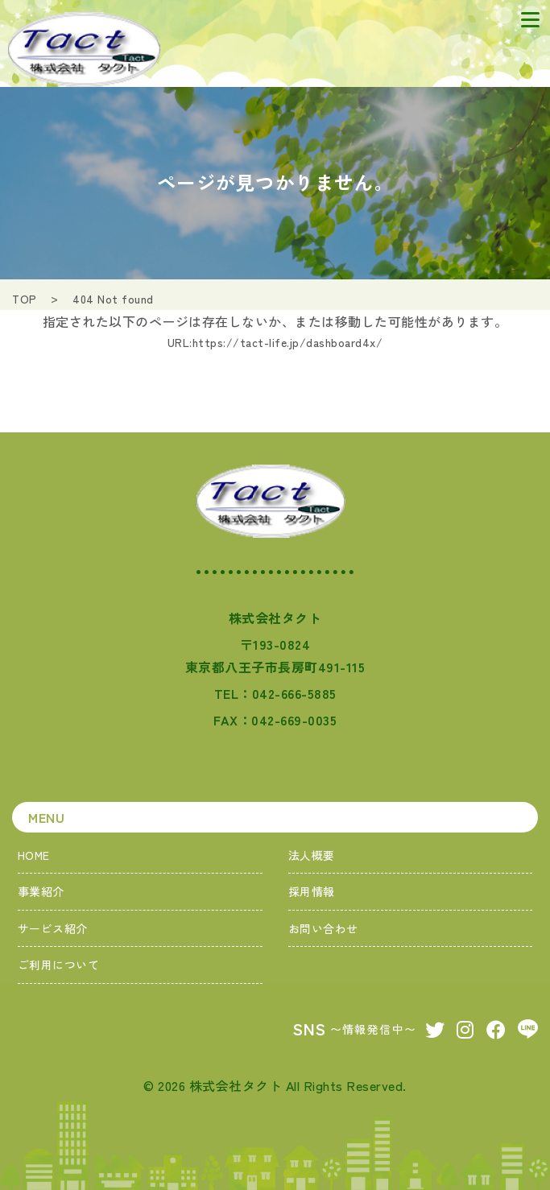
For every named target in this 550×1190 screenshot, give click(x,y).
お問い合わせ (323, 928)
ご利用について (59, 965)
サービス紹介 (53, 928)
